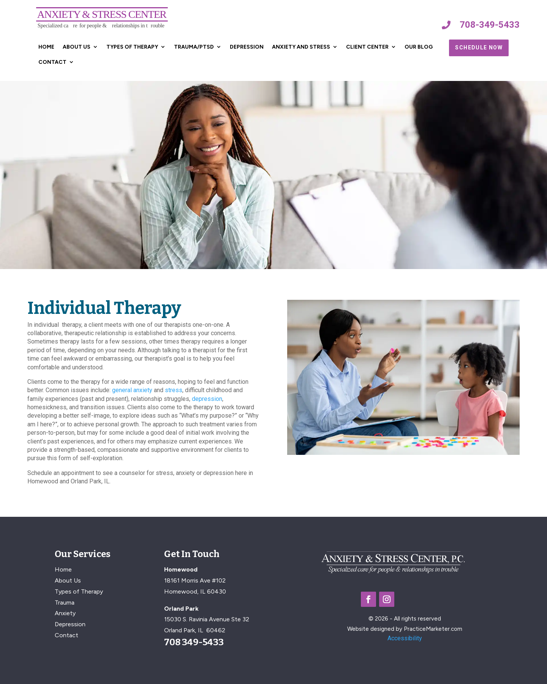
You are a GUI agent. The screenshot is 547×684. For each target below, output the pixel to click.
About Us (76, 47)
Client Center (367, 47)
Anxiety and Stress (301, 47)
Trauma (64, 602)
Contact (52, 62)
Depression (247, 47)
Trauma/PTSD (194, 47)
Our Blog (419, 47)
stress (173, 390)
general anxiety (132, 390)
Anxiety (65, 613)
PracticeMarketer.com (433, 628)
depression (207, 398)
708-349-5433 (490, 24)
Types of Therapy (132, 47)
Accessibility (404, 638)
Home (46, 47)
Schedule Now (479, 47)
